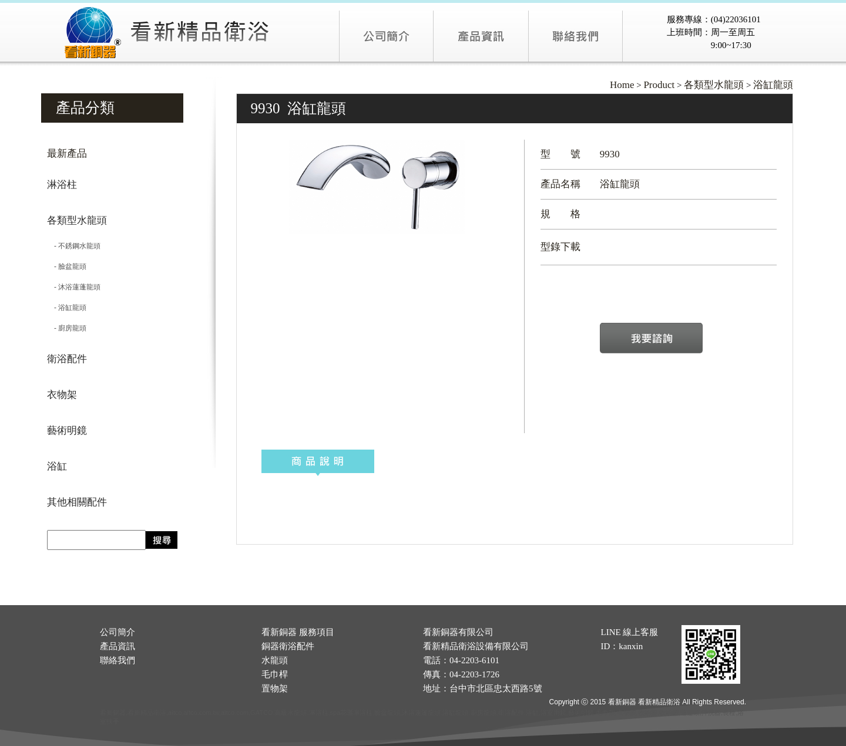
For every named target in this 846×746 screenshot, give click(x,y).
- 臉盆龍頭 (66, 266)
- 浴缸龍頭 (66, 307)
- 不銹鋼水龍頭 (73, 246)
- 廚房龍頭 (66, 328)
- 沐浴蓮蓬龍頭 (73, 287)
